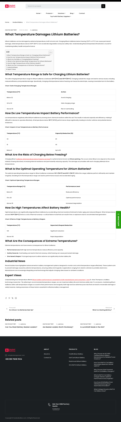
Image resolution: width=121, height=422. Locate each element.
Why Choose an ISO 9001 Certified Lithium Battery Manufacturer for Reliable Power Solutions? (104, 356)
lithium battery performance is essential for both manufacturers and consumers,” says (61, 280)
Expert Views (12, 69)
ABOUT (46, 349)
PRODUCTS (73, 349)
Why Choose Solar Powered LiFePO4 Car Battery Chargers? (104, 370)
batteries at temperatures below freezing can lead (33, 159)
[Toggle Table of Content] (49, 52)
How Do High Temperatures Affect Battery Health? (24, 63)
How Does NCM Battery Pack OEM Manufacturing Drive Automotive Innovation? (103, 384)
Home (7, 22)
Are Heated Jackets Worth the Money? (58, 327)
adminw (34, 30)
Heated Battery (18, 22)
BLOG (96, 349)
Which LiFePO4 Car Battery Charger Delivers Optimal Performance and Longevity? (103, 376)
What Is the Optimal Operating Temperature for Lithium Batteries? (30, 61)
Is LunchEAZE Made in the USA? (92, 327)
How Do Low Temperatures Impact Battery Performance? (26, 57)
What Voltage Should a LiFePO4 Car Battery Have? (104, 390)
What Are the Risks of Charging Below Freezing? (23, 59)
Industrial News (13, 67)
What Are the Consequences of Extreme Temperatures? (26, 65)
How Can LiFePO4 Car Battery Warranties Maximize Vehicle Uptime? (103, 364)
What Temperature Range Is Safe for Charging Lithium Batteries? (28, 55)
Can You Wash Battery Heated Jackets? (21, 327)
